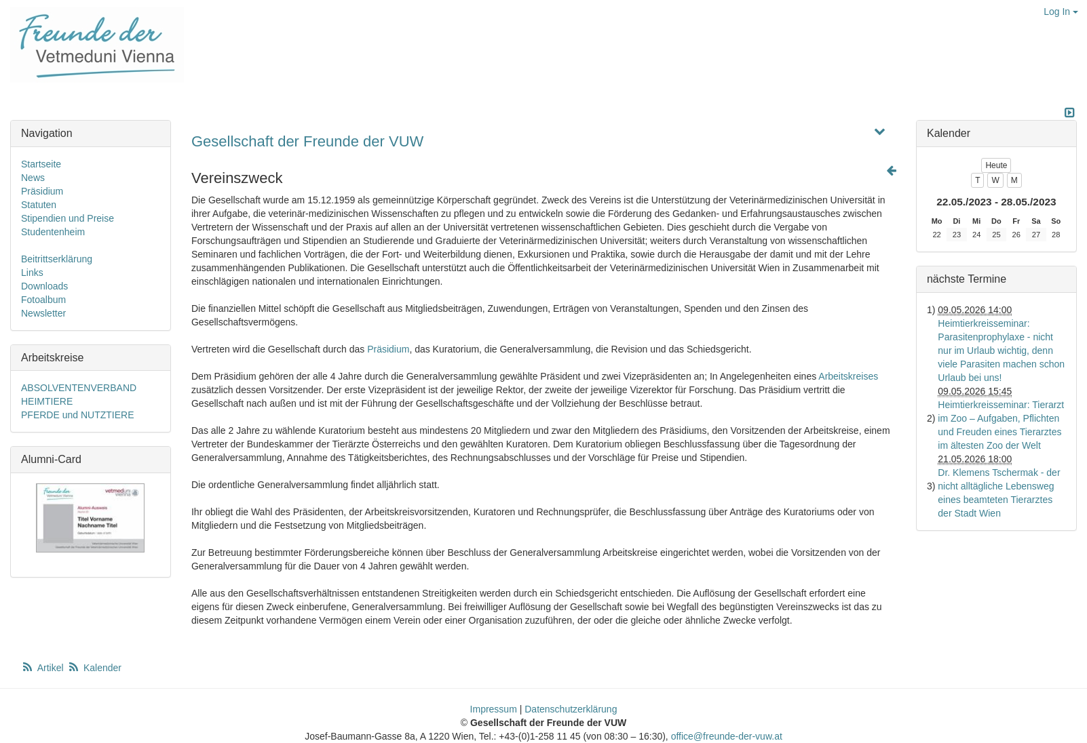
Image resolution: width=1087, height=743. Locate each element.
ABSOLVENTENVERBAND (78, 387)
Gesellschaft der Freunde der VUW (307, 141)
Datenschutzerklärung (571, 709)
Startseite (41, 164)
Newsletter (43, 313)
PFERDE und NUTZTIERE (77, 414)
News (33, 177)
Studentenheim (53, 231)
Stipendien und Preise (67, 218)
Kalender (94, 667)
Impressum (493, 709)
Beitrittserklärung (56, 259)
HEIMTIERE (47, 401)
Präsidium (388, 349)
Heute (996, 165)
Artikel (43, 667)
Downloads (44, 286)
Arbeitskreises (848, 376)
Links (32, 272)
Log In (1061, 11)
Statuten (38, 204)
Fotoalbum (43, 299)
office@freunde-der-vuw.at (726, 736)
